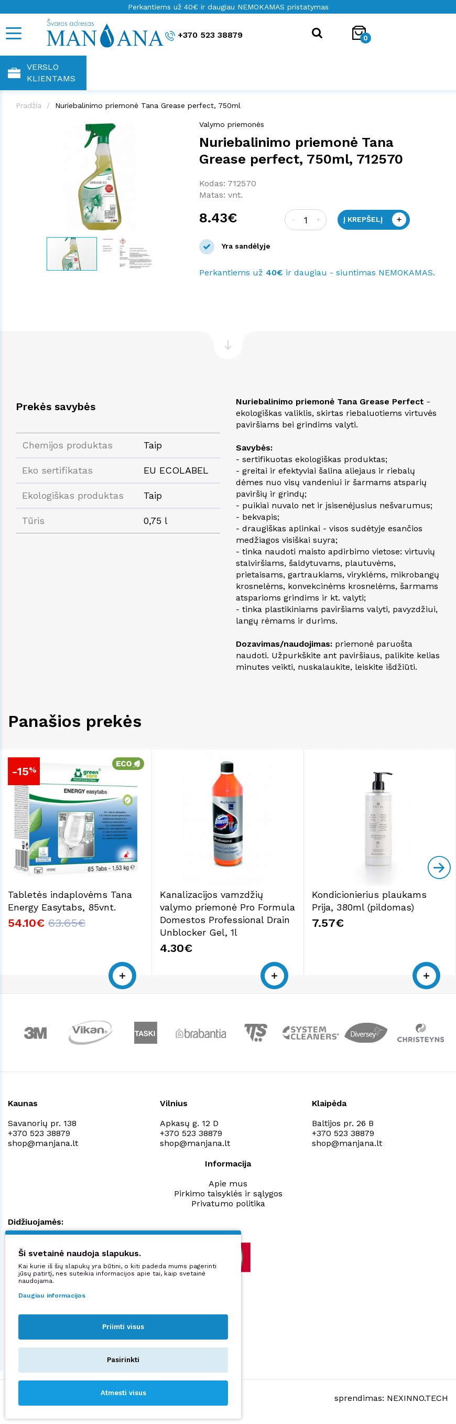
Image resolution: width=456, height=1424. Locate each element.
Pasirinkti (123, 1360)
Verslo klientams (41, 72)
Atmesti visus (123, 1393)
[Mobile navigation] (13, 33)
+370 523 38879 (204, 35)
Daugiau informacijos (51, 1295)
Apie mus (228, 1184)
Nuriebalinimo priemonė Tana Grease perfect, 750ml (148, 105)
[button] (174, 129)
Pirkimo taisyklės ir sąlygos (228, 1193)
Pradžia (28, 105)
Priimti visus (123, 1327)
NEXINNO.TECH (417, 1398)
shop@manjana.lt (43, 1143)
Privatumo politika (228, 1203)
